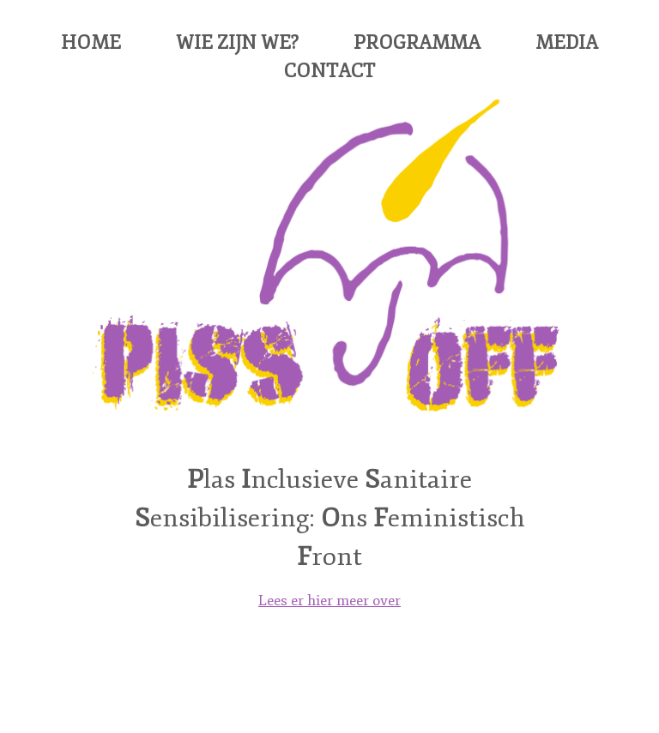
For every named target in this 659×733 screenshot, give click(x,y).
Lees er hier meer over (329, 601)
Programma (417, 43)
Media (566, 43)
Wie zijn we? (237, 43)
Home (91, 43)
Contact (329, 71)
